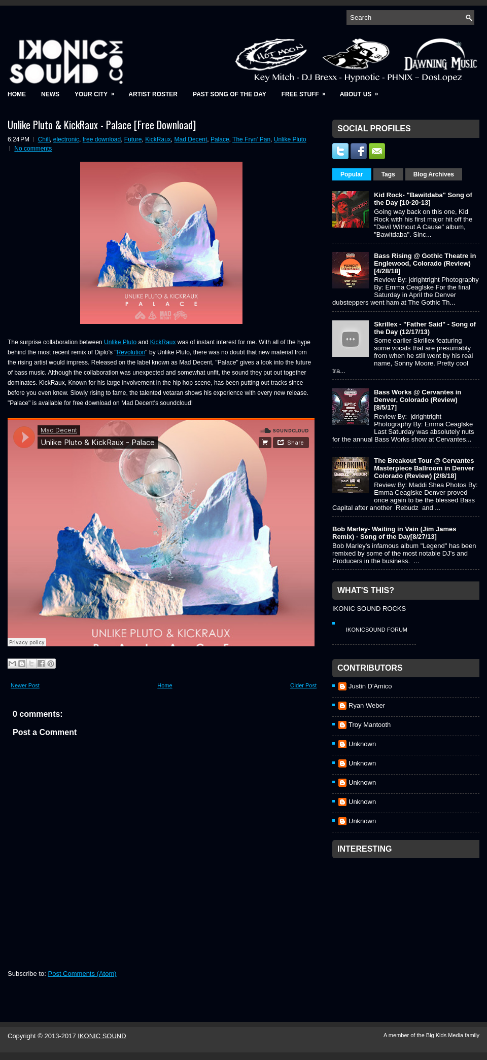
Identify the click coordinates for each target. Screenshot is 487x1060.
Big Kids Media (445, 1035)
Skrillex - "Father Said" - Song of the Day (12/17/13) (425, 328)
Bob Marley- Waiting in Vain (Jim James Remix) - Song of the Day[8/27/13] (394, 532)
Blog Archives (433, 174)
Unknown (362, 744)
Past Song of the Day (229, 94)
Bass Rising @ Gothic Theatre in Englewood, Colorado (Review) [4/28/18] (425, 263)
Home (17, 94)
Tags (388, 174)
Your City (98, 91)
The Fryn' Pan (251, 139)
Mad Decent (191, 139)
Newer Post (25, 685)
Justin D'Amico (370, 686)
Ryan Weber (367, 705)
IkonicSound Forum (376, 630)
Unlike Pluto (290, 139)
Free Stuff (307, 91)
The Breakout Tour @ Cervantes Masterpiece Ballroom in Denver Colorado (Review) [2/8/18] (424, 468)
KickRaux (158, 139)
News (50, 94)
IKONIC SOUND (102, 1036)
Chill (44, 139)
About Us (362, 91)
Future (133, 139)
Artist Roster (153, 94)
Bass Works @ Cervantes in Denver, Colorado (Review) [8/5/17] (417, 399)
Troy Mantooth (370, 724)
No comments (33, 148)
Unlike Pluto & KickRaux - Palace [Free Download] (102, 125)
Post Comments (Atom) (82, 973)
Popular (351, 174)
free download (102, 139)
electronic (66, 139)
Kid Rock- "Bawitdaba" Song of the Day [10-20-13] (423, 198)
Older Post (303, 685)
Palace (220, 139)
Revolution (131, 352)
